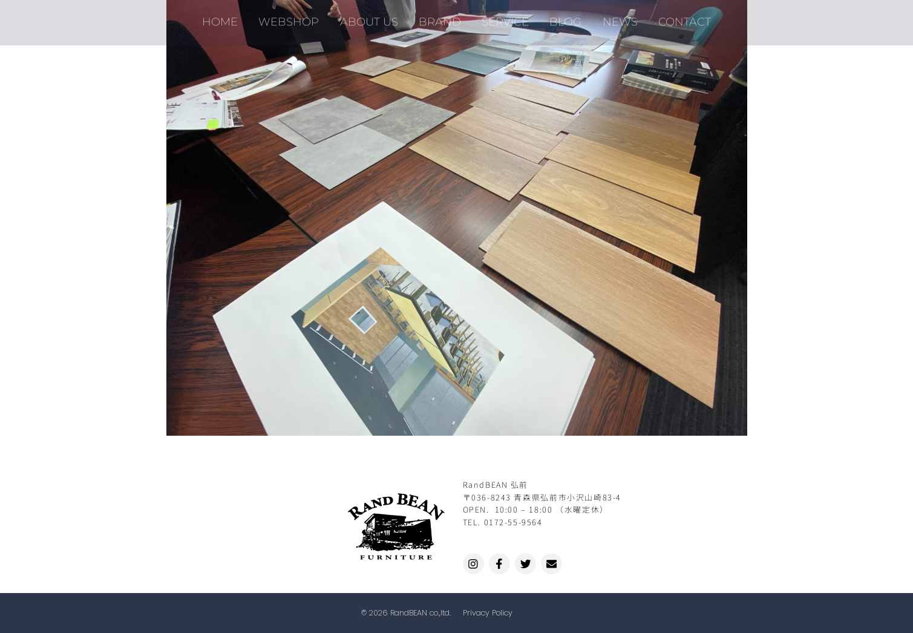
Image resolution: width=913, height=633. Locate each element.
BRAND (441, 17)
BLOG (562, 17)
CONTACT (675, 17)
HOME (229, 17)
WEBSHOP (295, 17)
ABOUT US (373, 17)
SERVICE (504, 17)
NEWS (613, 17)
